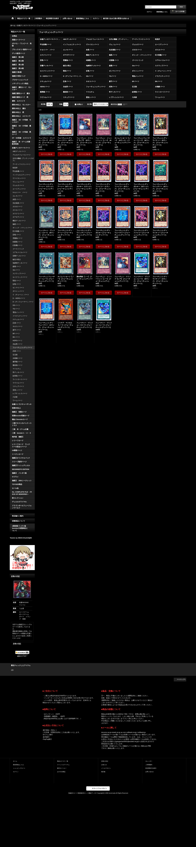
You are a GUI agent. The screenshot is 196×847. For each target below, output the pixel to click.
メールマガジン (106, 768)
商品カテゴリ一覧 (62, 761)
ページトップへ (181, 679)
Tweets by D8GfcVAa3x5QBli (21, 538)
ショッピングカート (19, 768)
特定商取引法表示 (150, 768)
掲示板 (103, 771)
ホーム (15, 761)
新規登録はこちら (162, 12)
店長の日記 (17, 644)
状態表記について (18, 521)
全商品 (14, 36)
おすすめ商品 (61, 771)
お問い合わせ (149, 771)
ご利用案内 (148, 764)
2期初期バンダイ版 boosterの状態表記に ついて (22, 528)
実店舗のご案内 (17, 516)
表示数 (43, 104)
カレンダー (148, 761)
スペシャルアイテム (63, 764)
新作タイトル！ (62, 768)
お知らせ (104, 764)
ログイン (149, 12)
